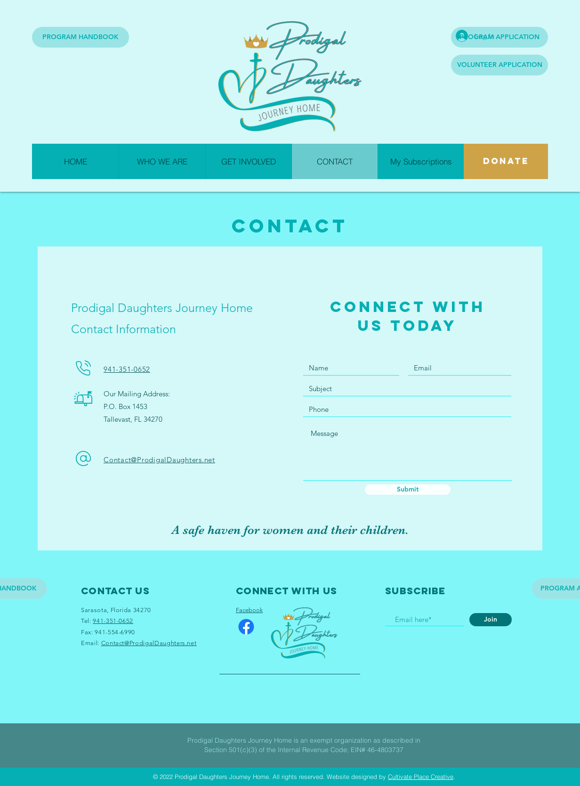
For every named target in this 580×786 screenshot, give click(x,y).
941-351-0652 (127, 369)
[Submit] (408, 489)
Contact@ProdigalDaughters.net (159, 459)
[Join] (490, 619)
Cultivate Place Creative (420, 776)
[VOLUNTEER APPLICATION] (499, 65)
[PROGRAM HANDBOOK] (80, 37)
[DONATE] (506, 161)
